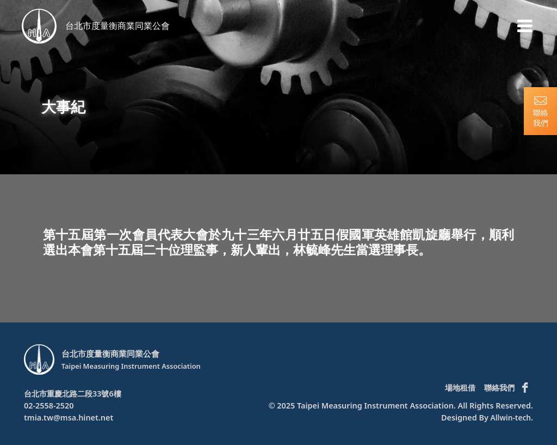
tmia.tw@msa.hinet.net (68, 417)
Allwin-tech (509, 417)
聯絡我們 (499, 387)
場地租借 (460, 387)
